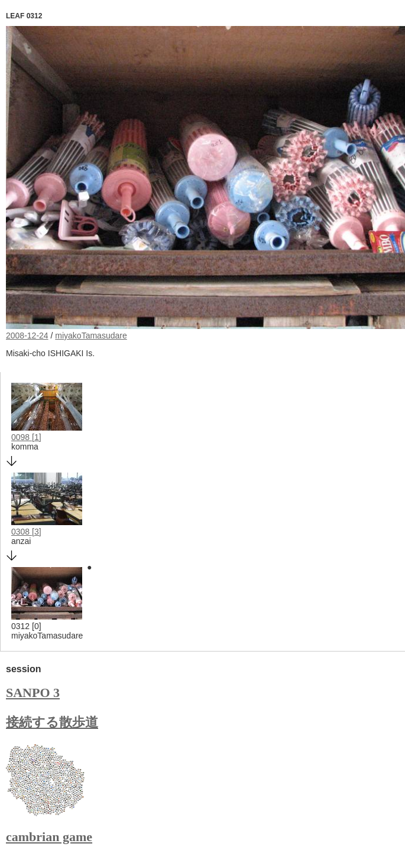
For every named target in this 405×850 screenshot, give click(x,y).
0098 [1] (26, 437)
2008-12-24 (27, 335)
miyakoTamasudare (91, 335)
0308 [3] (26, 531)
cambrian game (49, 836)
